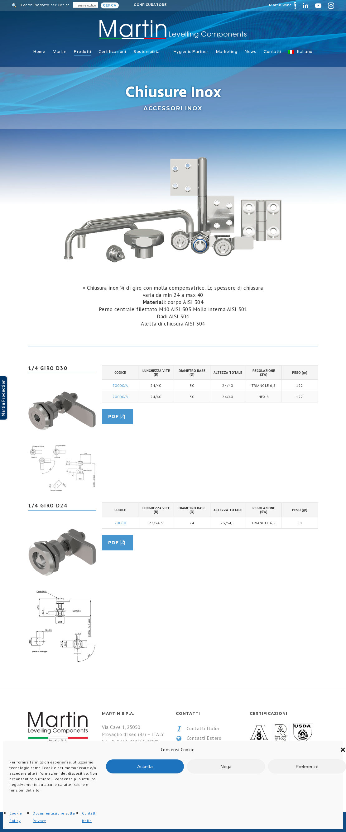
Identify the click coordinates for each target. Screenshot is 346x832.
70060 (120, 523)
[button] (343, 750)
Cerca (110, 5)
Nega (226, 766)
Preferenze (307, 766)
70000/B (120, 396)
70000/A (120, 385)
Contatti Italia (197, 728)
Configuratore (150, 5)
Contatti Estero (198, 738)
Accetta (145, 766)
